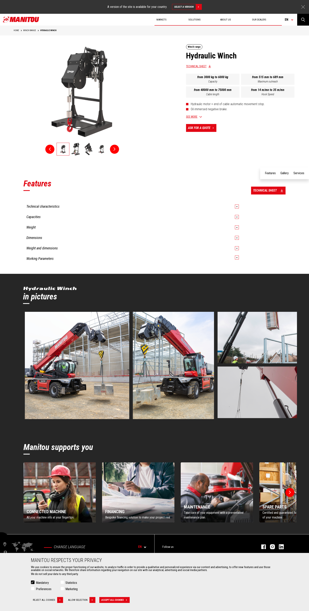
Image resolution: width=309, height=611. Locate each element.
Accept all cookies (115, 600)
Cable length (212, 94)
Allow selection (81, 600)
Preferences (43, 589)
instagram (270, 546)
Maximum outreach (268, 81)
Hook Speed (268, 94)
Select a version (188, 7)
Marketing (71, 589)
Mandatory (42, 583)
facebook (261, 546)
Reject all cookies (48, 600)
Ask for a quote (202, 128)
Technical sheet (196, 66)
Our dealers (259, 19)
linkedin (279, 546)
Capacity (212, 81)
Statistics (71, 583)
